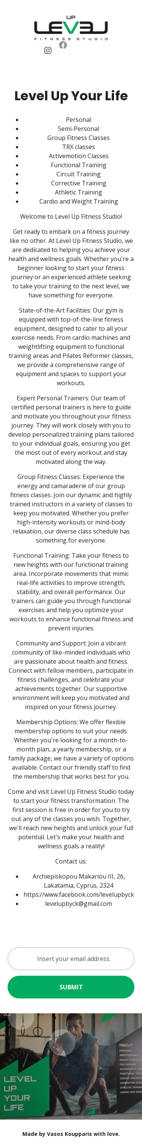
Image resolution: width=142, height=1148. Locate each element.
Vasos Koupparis (69, 1133)
